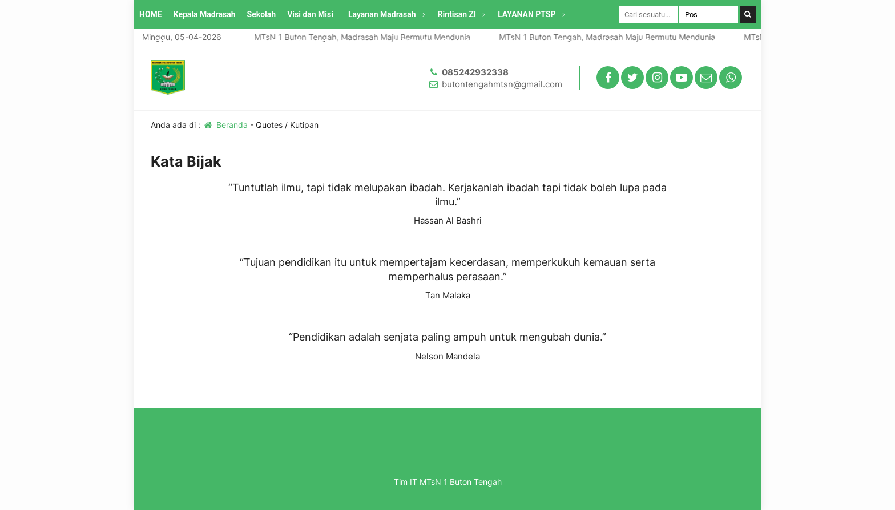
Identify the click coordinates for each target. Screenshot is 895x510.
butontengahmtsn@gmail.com (502, 84)
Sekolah (261, 14)
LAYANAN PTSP (526, 14)
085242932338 (475, 72)
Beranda (225, 124)
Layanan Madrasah (382, 14)
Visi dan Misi (310, 14)
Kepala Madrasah (205, 14)
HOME (150, 14)
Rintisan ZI (457, 14)
